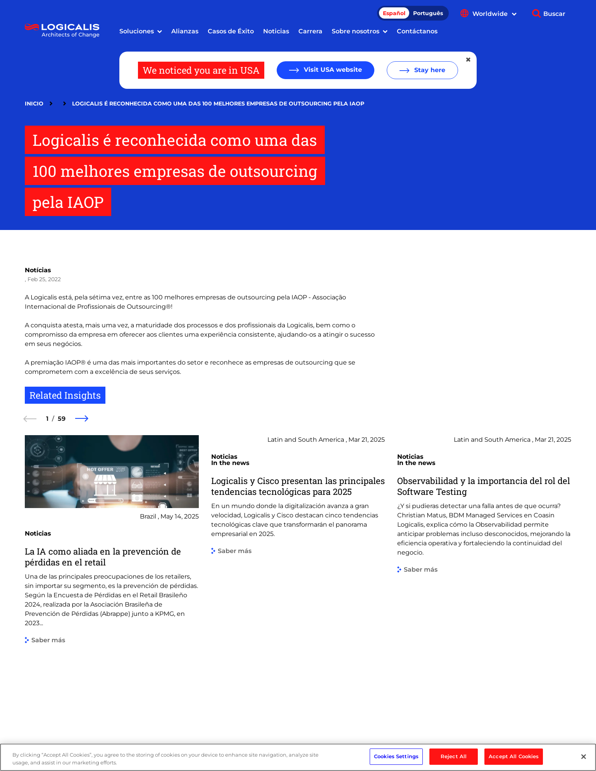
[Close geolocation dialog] (469, 59)
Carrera (310, 31)
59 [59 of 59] (61, 418)
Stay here (428, 70)
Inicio (34, 103)
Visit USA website (332, 69)
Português (428, 13)
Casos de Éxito (231, 31)
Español (394, 13)
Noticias (276, 31)
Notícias (38, 270)
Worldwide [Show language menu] (494, 13)
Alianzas (184, 31)
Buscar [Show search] (554, 13)
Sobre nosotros (355, 31)
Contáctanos (417, 31)
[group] (112, 577)
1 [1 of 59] (47, 418)
